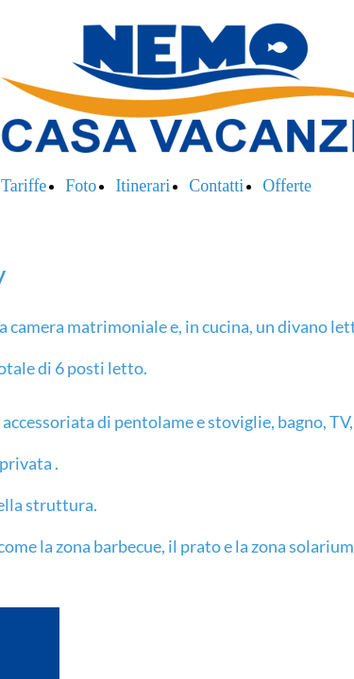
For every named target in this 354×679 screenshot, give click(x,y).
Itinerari (142, 185)
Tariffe (23, 185)
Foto (80, 185)
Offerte (287, 185)
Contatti (216, 185)
